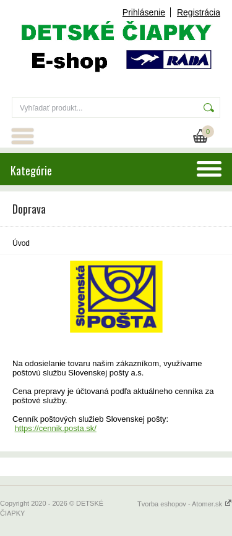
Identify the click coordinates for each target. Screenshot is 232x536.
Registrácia (198, 12)
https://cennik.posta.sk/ (56, 428)
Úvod (21, 243)
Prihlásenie (143, 12)
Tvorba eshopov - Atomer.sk (184, 504)
